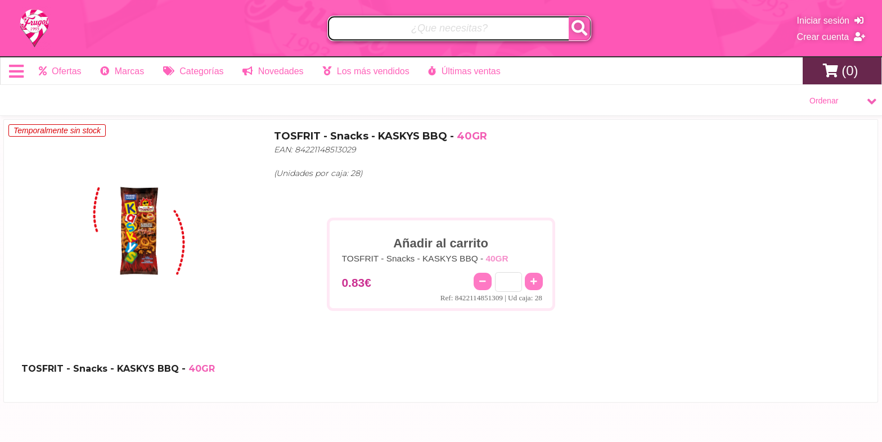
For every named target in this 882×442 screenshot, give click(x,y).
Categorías (193, 71)
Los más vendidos (365, 71)
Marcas (122, 71)
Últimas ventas (464, 71)
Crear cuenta (831, 37)
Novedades (272, 71)
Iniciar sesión (830, 20)
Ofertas (60, 71)
